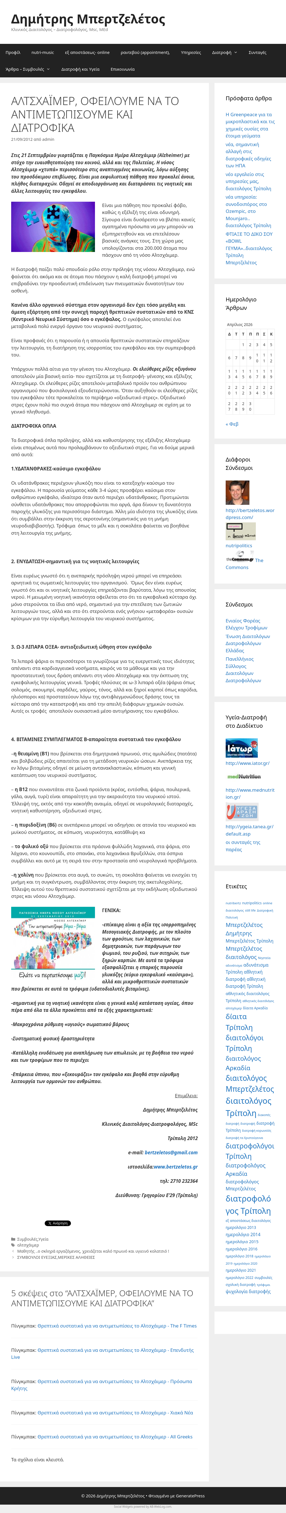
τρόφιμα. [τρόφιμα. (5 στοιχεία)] (263, 1285)
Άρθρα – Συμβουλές (31, 69)
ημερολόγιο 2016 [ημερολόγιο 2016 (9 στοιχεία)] (242, 1249)
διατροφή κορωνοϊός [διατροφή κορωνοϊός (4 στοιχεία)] (256, 1131)
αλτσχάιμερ (28, 1245)
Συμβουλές (27, 1239)
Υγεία (44, 1239)
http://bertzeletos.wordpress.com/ (250, 510)
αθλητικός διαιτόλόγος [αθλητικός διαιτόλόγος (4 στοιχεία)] (258, 1001)
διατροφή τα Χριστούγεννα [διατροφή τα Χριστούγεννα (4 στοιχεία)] (244, 1138)
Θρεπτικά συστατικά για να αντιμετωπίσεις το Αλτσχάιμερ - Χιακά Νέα (115, 1412)
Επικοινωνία (123, 69)
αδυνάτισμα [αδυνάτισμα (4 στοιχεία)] (234, 965)
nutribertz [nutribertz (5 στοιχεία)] (233, 903)
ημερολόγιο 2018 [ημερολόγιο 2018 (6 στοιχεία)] (239, 1256)
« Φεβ (232, 424)
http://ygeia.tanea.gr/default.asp (249, 826)
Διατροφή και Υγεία (80, 69)
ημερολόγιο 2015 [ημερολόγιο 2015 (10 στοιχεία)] (242, 1241)
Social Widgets (123, 1507)
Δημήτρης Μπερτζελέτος (88, 18)
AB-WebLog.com (160, 1507)
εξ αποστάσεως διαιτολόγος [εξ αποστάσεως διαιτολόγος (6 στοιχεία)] (248, 1220)
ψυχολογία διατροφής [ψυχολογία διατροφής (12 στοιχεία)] (248, 1291)
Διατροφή (227, 52)
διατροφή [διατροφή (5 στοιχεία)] (247, 1123)
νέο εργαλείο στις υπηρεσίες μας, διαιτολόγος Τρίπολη (248, 181)
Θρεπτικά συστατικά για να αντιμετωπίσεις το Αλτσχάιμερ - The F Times (117, 1325)
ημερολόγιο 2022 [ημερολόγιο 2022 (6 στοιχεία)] (239, 1277)
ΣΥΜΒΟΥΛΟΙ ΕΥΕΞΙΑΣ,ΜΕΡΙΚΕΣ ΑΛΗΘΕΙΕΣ (56, 1257)
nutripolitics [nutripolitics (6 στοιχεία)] (252, 903)
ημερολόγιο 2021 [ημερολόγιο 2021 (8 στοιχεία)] (241, 1270)
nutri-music (43, 52)
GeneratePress (190, 1495)
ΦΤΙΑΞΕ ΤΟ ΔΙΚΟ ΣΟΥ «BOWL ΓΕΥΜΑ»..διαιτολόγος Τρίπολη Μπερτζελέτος (249, 248)
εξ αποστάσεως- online (87, 52)
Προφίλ (13, 52)
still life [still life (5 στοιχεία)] (250, 910)
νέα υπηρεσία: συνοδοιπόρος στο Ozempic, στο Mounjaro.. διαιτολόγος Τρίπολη (248, 211)
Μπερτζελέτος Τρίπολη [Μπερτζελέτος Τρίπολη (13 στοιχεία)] (249, 941)
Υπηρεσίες (191, 52)
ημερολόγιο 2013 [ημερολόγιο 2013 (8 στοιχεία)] (241, 1227)
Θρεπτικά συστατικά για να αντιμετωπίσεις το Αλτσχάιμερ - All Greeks (114, 1436)
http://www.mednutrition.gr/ (250, 789)
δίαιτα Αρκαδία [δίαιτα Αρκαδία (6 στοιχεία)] (255, 1008)
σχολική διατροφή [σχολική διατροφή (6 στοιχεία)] (241, 1284)
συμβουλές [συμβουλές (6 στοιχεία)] (264, 1277)
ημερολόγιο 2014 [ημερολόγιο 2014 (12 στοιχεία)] (243, 1234)
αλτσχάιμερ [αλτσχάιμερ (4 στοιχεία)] (234, 1008)
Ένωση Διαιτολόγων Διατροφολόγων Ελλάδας (248, 643)
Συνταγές (257, 52)
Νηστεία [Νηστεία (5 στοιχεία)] (264, 958)
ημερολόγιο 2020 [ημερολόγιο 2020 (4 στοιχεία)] (246, 1263)
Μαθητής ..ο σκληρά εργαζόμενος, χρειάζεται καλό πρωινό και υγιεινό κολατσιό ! (93, 1251)
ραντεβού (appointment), (145, 52)
